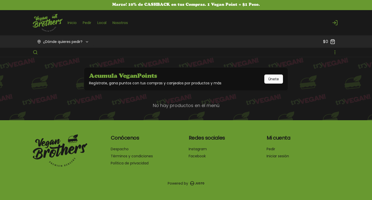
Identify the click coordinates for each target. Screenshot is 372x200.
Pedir (87, 22)
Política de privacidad (130, 163)
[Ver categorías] (334, 52)
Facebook (197, 156)
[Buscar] (35, 52)
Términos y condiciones (132, 156)
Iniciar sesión (278, 156)
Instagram (198, 149)
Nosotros (120, 22)
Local (101, 22)
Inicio (72, 22)
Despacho (120, 149)
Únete (273, 79)
